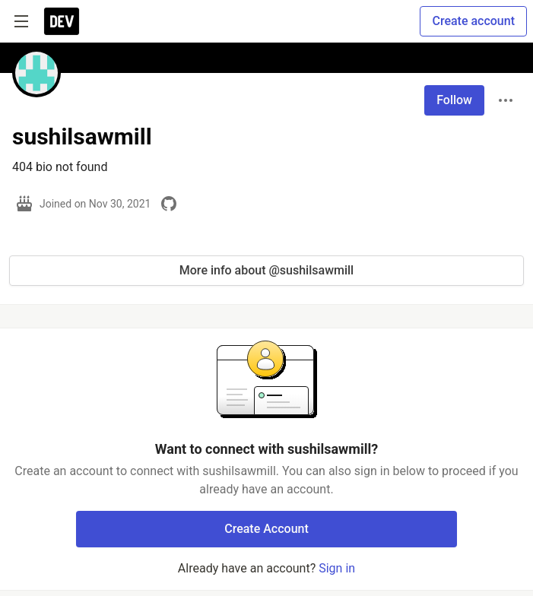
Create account (473, 21)
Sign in (337, 568)
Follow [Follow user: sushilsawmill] (454, 100)
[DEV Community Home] (62, 21)
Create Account (266, 529)
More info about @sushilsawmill (266, 270)
